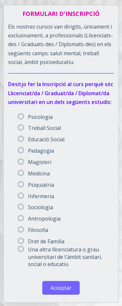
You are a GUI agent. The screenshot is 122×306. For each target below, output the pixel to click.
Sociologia (35, 207)
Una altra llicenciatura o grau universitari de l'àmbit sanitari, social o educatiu (60, 257)
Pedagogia (36, 150)
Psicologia (35, 117)
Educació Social (41, 139)
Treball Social (39, 128)
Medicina (34, 173)
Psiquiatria (36, 184)
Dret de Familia (41, 241)
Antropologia (39, 218)
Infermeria (36, 196)
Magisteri (34, 162)
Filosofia (33, 230)
